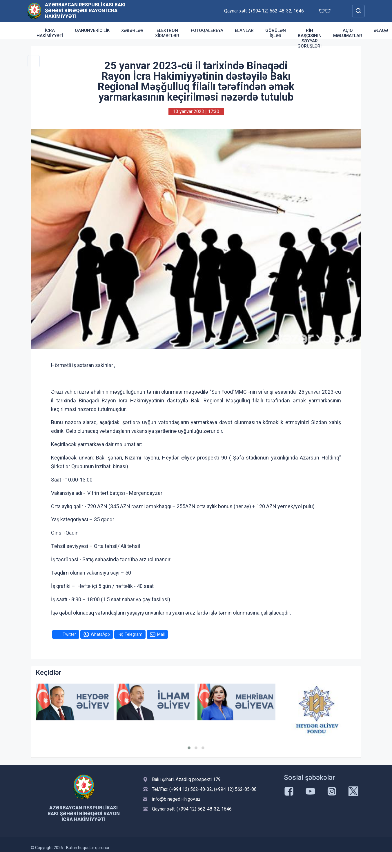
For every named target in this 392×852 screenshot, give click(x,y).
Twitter (69, 634)
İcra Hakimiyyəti (50, 33)
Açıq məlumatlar (347, 33)
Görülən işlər (275, 33)
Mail (161, 634)
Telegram (133, 634)
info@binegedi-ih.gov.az (176, 799)
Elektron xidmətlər (167, 33)
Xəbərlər (132, 30)
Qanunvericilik (92, 30)
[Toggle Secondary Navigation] (33, 61)
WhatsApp (100, 634)
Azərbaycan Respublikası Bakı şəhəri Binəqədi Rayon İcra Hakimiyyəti (85, 10)
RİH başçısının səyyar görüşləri (309, 38)
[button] (189, 748)
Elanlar (244, 30)
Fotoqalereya (207, 30)
